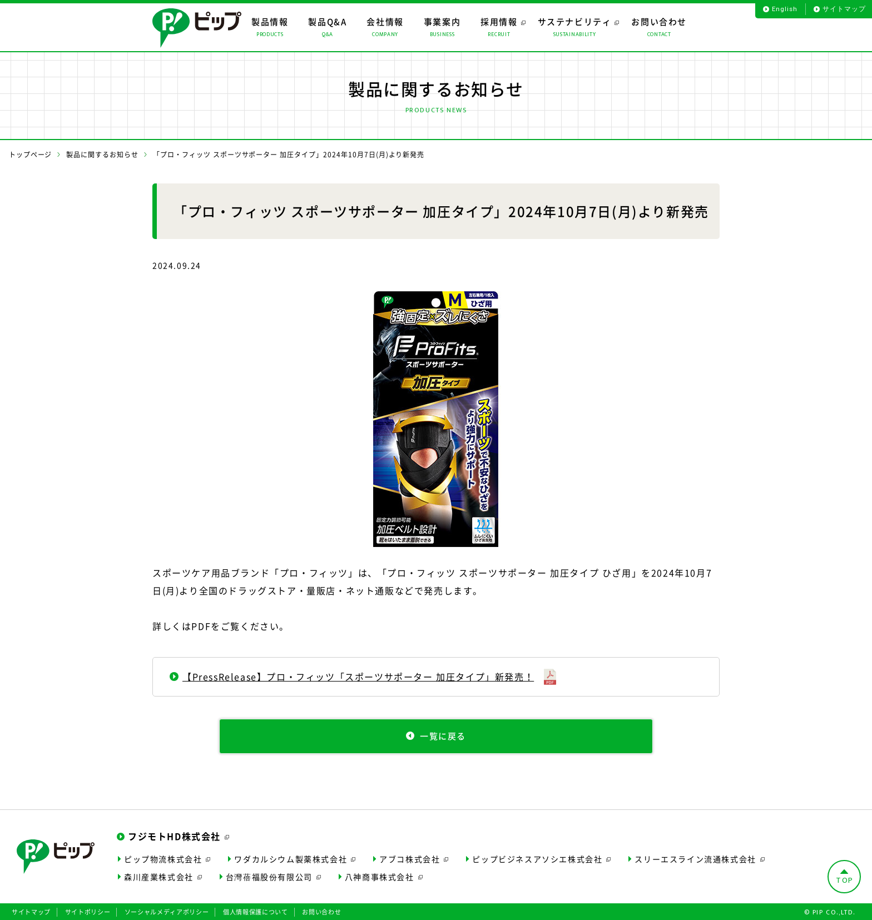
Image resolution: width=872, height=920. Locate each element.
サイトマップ (844, 9)
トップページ (30, 155)
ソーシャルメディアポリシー (167, 911)
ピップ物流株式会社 (163, 857)
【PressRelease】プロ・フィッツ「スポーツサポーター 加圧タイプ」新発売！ (358, 676)
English (784, 9)
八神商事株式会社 (379, 875)
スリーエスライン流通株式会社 (695, 857)
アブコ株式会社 (409, 857)
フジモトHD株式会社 (174, 835)
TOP (845, 879)
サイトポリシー (88, 911)
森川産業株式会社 (159, 875)
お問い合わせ (321, 911)
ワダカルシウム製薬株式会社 (290, 857)
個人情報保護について (255, 911)
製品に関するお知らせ (102, 155)
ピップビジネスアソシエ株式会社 (537, 857)
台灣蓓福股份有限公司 (269, 875)
